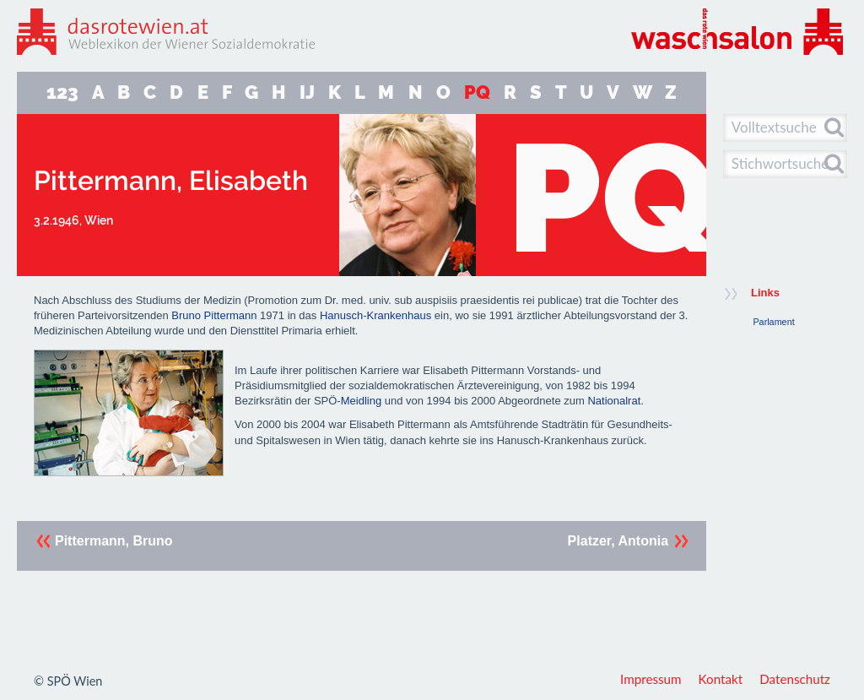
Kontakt (721, 678)
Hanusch (341, 315)
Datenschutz (794, 678)
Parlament (773, 322)
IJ (307, 92)
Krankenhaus (399, 315)
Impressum (651, 678)
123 (62, 92)
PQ (477, 92)
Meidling (361, 400)
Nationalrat (613, 400)
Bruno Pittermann (213, 315)
